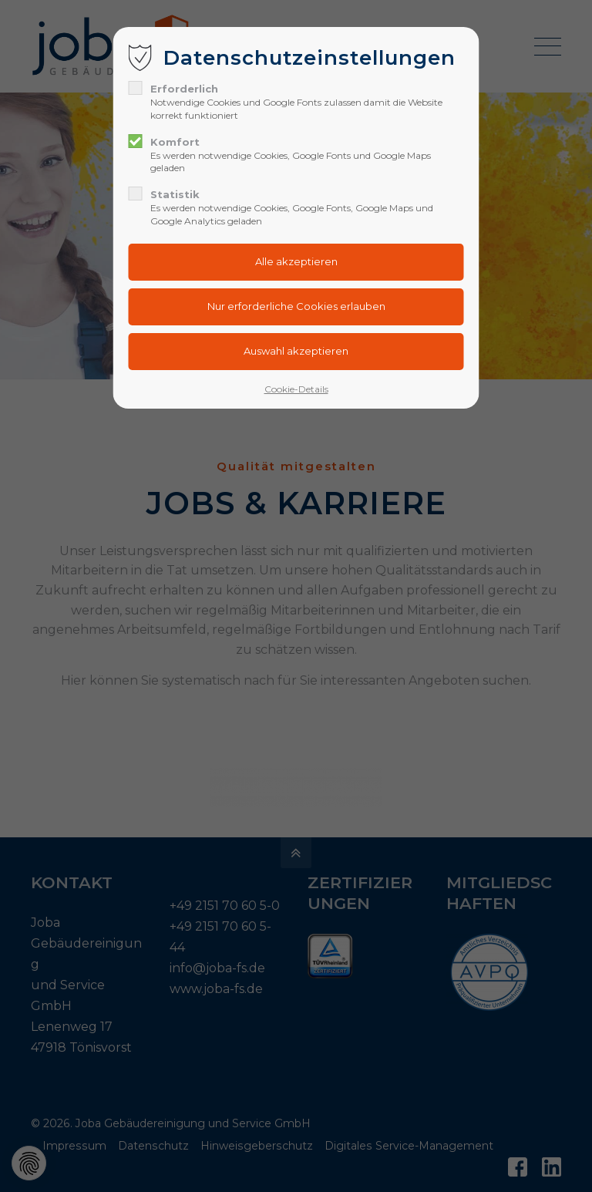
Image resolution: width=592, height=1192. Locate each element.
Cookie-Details (296, 389)
